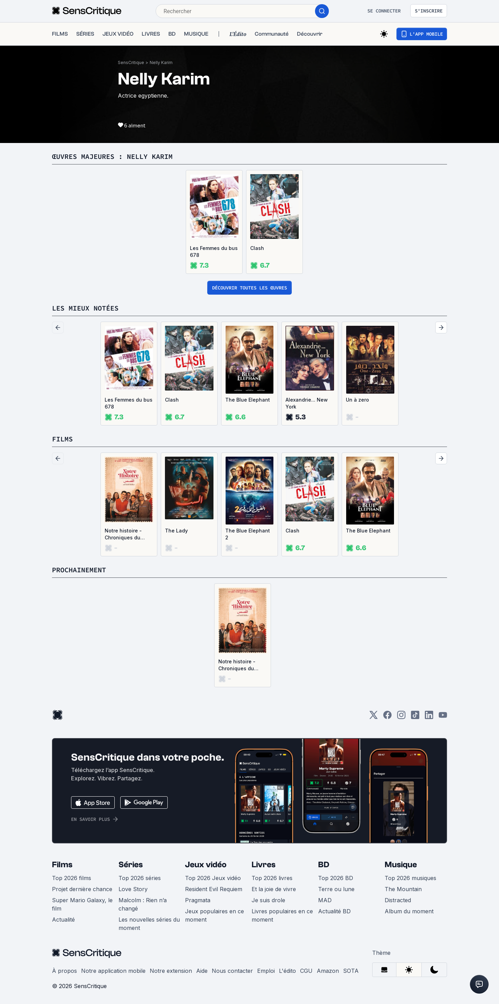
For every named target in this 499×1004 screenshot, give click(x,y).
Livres (263, 864)
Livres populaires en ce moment (282, 915)
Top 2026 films (71, 878)
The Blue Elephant (247, 400)
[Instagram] (401, 717)
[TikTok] (415, 717)
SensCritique (131, 62)
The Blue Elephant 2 (247, 534)
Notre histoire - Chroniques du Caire (123, 534)
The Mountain (403, 889)
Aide (202, 970)
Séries (131, 864)
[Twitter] (373, 717)
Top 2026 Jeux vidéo (213, 878)
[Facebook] (387, 717)
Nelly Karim (161, 62)
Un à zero (357, 400)
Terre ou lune (336, 889)
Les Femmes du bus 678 (214, 251)
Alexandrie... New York (307, 403)
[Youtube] (443, 717)
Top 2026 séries (140, 878)
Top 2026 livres (272, 878)
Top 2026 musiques (410, 878)
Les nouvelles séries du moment (149, 923)
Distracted (398, 900)
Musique (401, 864)
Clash (257, 248)
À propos (64, 970)
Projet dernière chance (82, 889)
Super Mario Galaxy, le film (82, 904)
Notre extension (171, 970)
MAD (325, 900)
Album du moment (409, 911)
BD (323, 864)
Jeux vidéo (206, 864)
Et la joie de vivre (274, 889)
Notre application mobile (113, 970)
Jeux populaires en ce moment (214, 915)
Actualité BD (334, 911)
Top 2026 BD (335, 878)
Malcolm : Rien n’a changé (143, 904)
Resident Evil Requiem (213, 889)
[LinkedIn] (429, 717)
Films (62, 864)
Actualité (63, 919)
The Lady (176, 531)
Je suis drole (268, 900)
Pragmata (197, 900)
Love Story (133, 889)
